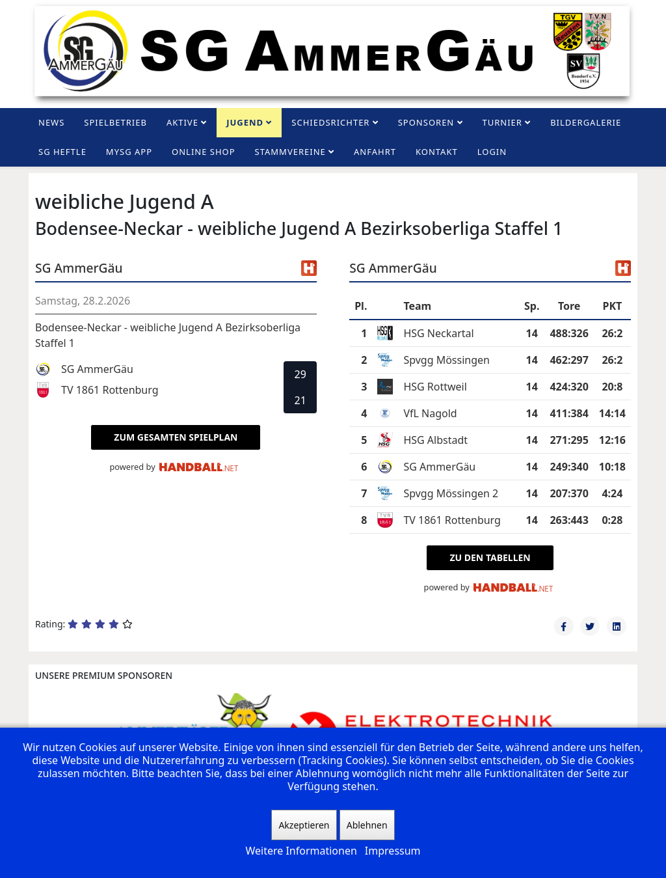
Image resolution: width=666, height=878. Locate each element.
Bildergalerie (585, 122)
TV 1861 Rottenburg (452, 520)
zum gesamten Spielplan (175, 437)
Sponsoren (426, 122)
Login (492, 152)
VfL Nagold (430, 413)
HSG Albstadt (435, 440)
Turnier (502, 122)
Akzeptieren (303, 825)
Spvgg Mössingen (446, 360)
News (51, 122)
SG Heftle (62, 152)
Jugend (244, 122)
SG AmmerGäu (439, 467)
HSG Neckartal (438, 333)
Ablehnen (367, 825)
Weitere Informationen (300, 851)
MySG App (129, 152)
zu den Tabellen (489, 557)
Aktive (182, 122)
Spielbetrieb (115, 122)
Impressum (393, 851)
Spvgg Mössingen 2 (450, 493)
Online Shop (203, 152)
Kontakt (437, 152)
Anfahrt (375, 152)
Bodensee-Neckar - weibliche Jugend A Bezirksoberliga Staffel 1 (167, 335)
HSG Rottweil (435, 386)
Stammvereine (290, 152)
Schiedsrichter (330, 122)
